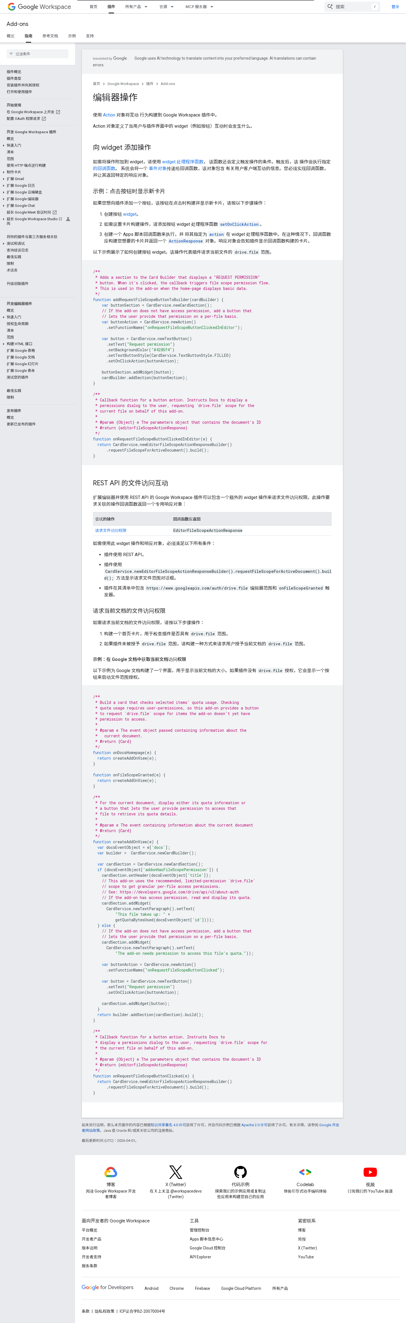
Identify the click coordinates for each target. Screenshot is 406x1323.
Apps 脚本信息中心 (206, 1239)
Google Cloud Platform (241, 1288)
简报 (302, 1239)
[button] (36, 145)
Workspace (44, 7)
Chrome (177, 1288)
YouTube (306, 1257)
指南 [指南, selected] (28, 35)
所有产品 (133, 6)
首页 (93, 6)
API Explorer (200, 1257)
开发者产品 (91, 1239)
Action (109, 115)
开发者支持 (91, 1257)
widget (129, 214)
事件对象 (158, 168)
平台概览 (89, 1230)
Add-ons (17, 24)
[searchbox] (37, 53)
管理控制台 (199, 1230)
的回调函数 (104, 168)
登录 (395, 6)
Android (151, 1288)
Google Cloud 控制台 (207, 1248)
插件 (149, 84)
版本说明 (89, 1248)
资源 (163, 6)
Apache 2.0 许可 (254, 1125)
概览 (11, 35)
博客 (302, 1230)
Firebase (202, 1288)
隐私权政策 (104, 1311)
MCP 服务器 (196, 6)
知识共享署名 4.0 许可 (168, 1125)
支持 (90, 35)
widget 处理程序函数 (182, 161)
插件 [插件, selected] (111, 6)
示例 (72, 35)
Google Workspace (123, 84)
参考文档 (50, 35)
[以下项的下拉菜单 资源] (174, 6)
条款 (86, 1311)
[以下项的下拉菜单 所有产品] (147, 6)
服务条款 (89, 1266)
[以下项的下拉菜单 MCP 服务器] (213, 6)
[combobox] (352, 7)
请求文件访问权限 (110, 530)
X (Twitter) (307, 1248)
